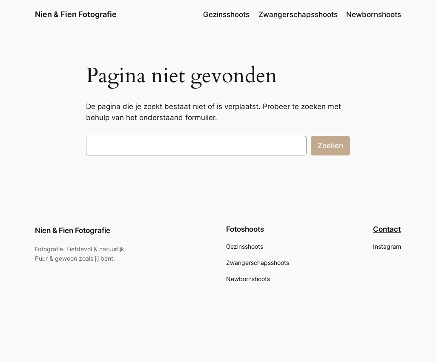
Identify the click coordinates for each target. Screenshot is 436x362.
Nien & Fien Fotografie (76, 14)
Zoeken (330, 145)
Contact (387, 229)
